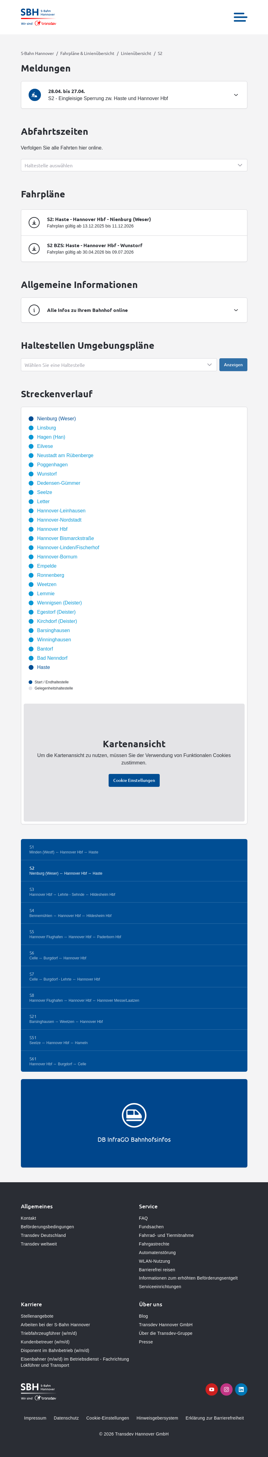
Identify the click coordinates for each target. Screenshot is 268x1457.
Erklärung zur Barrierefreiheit (215, 1418)
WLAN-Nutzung (154, 1261)
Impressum (35, 1418)
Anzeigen (233, 364)
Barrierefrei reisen (157, 1269)
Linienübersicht (136, 53)
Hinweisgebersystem (157, 1418)
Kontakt (28, 1218)
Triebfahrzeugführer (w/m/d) (49, 1333)
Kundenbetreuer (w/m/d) (45, 1341)
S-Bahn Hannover (37, 53)
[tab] (134, 94)
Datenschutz (66, 1418)
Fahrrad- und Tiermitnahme (166, 1235)
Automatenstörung (157, 1252)
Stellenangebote (37, 1316)
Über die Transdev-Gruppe (166, 1333)
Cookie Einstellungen (134, 780)
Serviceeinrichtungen (160, 1286)
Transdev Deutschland (43, 1235)
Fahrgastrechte (154, 1243)
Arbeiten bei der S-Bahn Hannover (55, 1324)
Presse (146, 1341)
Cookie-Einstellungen (107, 1418)
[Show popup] (134, 165)
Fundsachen (151, 1226)
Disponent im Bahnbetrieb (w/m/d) (55, 1350)
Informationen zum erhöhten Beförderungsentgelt (188, 1278)
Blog (143, 1316)
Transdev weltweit (39, 1243)
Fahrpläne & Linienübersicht (87, 53)
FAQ (143, 1218)
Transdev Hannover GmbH (166, 1324)
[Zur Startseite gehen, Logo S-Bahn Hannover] (38, 17)
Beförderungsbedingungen (47, 1226)
